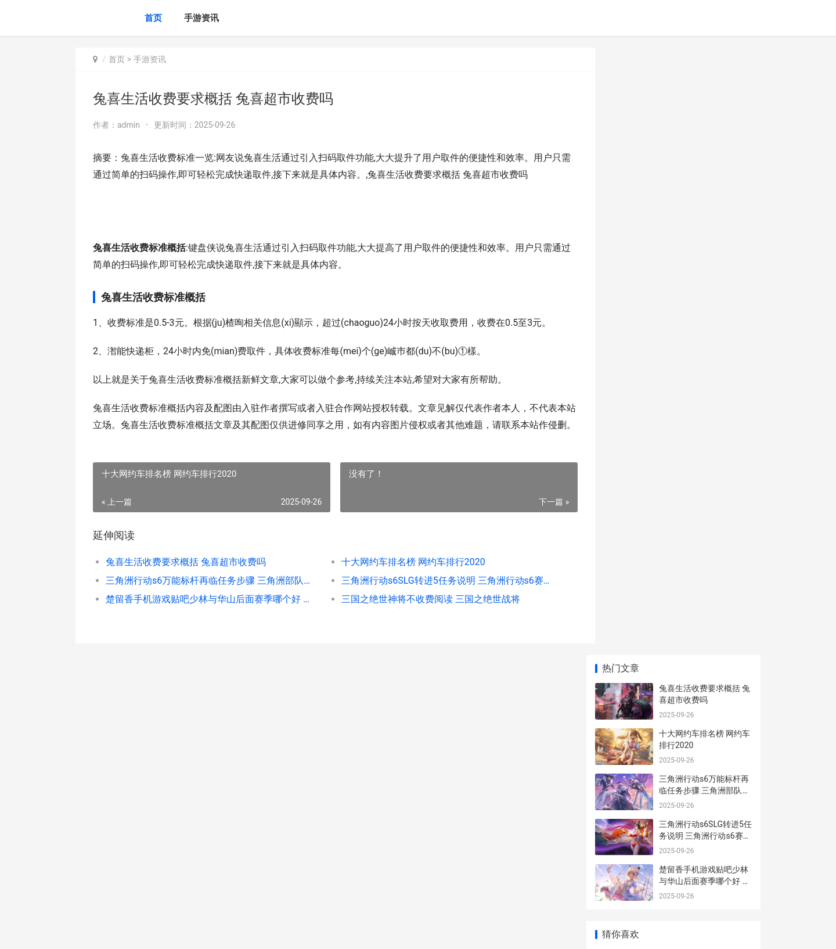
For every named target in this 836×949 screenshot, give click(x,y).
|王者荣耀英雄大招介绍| (701, 392)
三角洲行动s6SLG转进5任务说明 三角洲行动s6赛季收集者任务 (432, 597)
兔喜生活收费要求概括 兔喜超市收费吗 (186, 578)
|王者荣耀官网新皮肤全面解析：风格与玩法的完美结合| (704, 585)
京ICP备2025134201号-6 (236, 930)
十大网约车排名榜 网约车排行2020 (403, 578)
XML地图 (291, 930)
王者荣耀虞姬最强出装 (699, 748)
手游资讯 (201, 18)
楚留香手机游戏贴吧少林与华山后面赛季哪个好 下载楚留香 (207, 615)
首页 (153, 18)
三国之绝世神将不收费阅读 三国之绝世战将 (420, 615)
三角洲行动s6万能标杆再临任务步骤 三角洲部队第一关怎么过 (207, 597)
